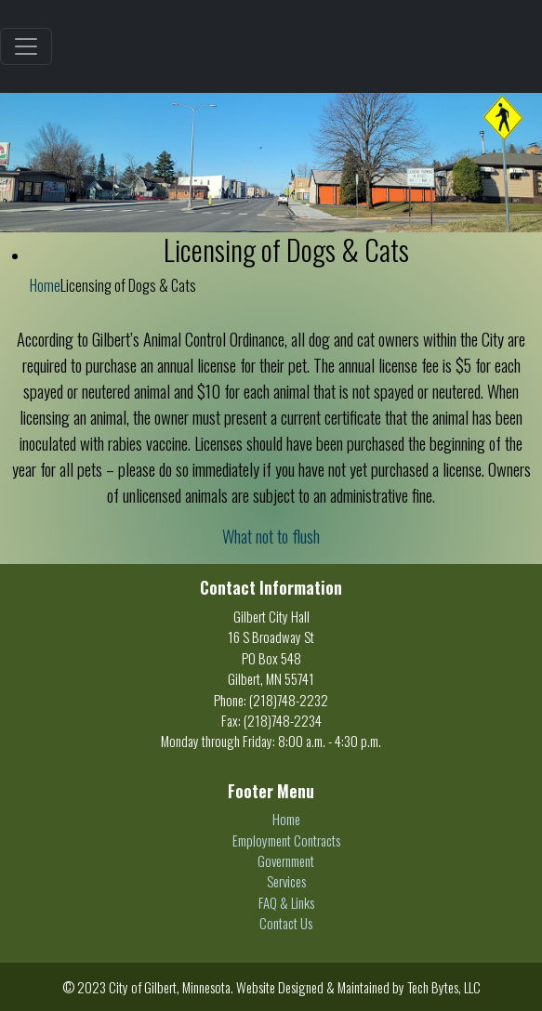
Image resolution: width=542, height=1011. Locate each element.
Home (45, 285)
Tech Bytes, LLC (444, 987)
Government (286, 860)
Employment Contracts (286, 840)
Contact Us (285, 923)
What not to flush (271, 535)
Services (286, 881)
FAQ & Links (286, 902)
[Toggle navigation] (26, 46)
